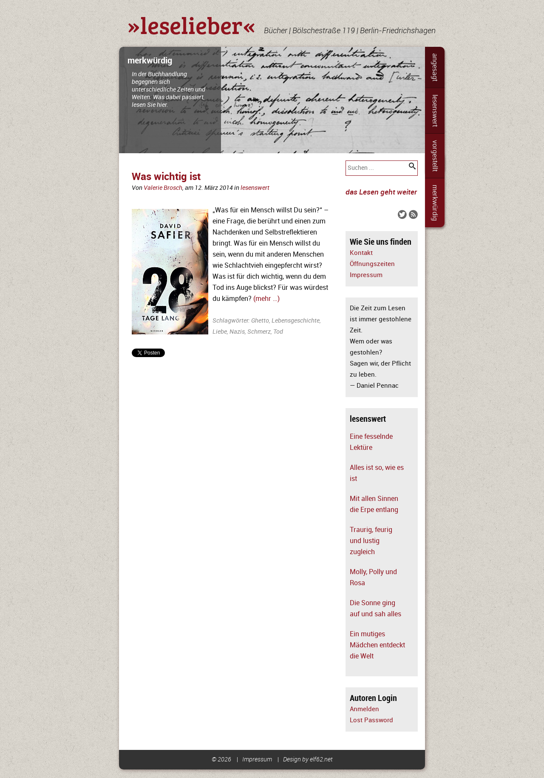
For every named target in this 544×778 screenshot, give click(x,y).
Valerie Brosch (163, 188)
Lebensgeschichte (296, 320)
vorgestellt (435, 156)
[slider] (272, 100)
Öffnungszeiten (372, 264)
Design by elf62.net (308, 759)
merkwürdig (435, 203)
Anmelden (364, 709)
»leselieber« (191, 25)
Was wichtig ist (166, 177)
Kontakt (361, 253)
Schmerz (259, 331)
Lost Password (371, 720)
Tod (278, 331)
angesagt (435, 67)
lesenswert (435, 110)
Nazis (237, 331)
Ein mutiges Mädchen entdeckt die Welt (377, 645)
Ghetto (260, 320)
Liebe (219, 331)
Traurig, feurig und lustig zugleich (371, 541)
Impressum (366, 275)
